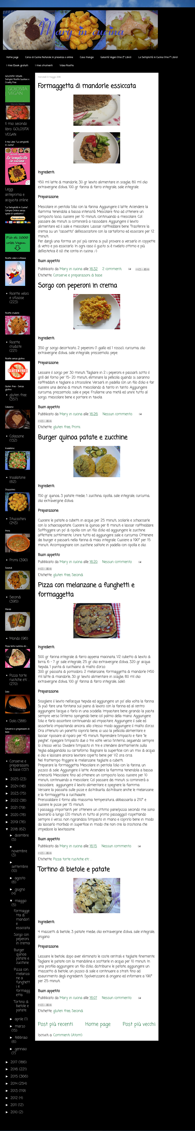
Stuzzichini (18, 519)
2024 (15, 786)
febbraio (21, 1037)
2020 (15, 815)
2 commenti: (112, 269)
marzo (20, 1026)
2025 (15, 779)
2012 (15, 1098)
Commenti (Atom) (67, 1035)
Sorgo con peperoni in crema (77, 285)
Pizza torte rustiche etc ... (72, 859)
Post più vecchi (139, 1024)
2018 (15, 829)
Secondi (77, 575)
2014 (15, 1083)
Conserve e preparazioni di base (77, 275)
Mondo (15, 638)
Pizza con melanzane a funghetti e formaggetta (22, 982)
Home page (12, 57)
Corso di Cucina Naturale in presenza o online (49, 57)
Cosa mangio (87, 57)
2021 (15, 808)
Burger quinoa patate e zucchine (82, 437)
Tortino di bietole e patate (74, 869)
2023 (15, 793)
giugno (20, 889)
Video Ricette (67, 65)
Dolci (13, 721)
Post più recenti (55, 1024)
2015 (15, 1076)
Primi (76, 427)
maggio (20, 901)
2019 (15, 822)
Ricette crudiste (15, 344)
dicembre (22, 835)
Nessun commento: (118, 414)
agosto (20, 878)
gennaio (21, 1049)
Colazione (17, 436)
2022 (15, 800)
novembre (19, 851)
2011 (14, 1105)
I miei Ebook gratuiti (17, 65)
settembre (20, 866)
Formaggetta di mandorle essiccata (87, 86)
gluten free (61, 427)
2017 (15, 1062)
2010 (15, 1112)
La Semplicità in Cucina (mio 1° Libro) (158, 57)
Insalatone (17, 477)
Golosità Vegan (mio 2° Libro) (116, 57)
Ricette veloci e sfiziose (19, 296)
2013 (15, 1091)
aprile (19, 1019)
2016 (15, 1069)
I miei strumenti (44, 65)
